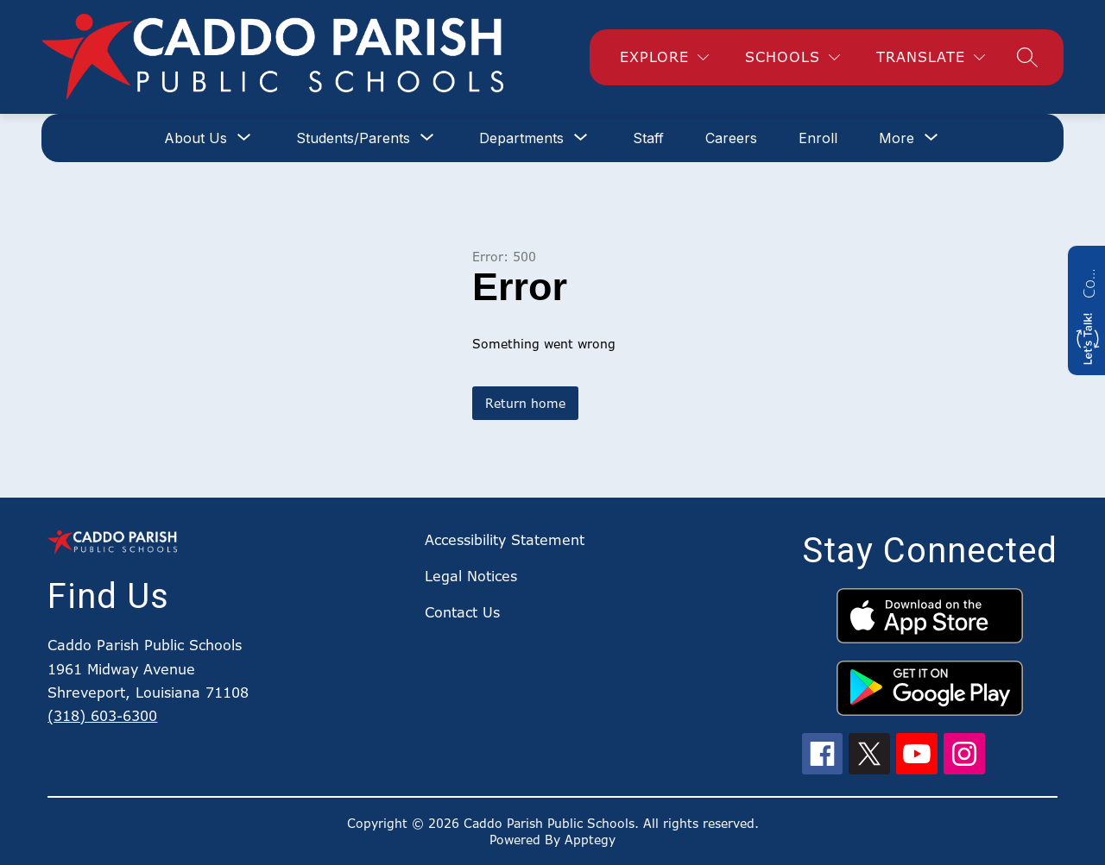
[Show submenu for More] (896, 138)
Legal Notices (471, 576)
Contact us (1088, 281)
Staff (648, 138)
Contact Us (462, 612)
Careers (731, 138)
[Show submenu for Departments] (521, 138)
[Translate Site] (930, 57)
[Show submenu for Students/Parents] (353, 138)
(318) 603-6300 (102, 715)
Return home (525, 403)
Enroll (818, 138)
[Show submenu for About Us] (195, 138)
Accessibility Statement (504, 539)
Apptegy (590, 839)
